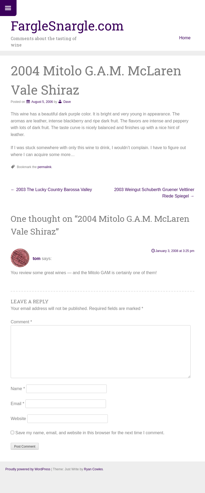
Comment (21, 322)
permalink (45, 167)
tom (36, 258)
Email (17, 403)
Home (185, 38)
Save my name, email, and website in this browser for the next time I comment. (89, 432)
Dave (67, 102)
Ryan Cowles (93, 469)
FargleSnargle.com (67, 25)
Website (18, 418)
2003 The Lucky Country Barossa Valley (51, 189)
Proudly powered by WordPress (27, 469)
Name (18, 388)
